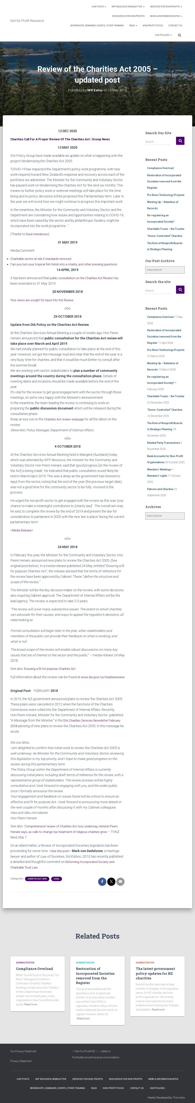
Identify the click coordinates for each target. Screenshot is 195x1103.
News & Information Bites (166, 16)
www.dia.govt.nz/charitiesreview (33, 681)
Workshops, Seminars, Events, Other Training (97, 25)
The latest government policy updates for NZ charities (155, 970)
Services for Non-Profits (166, 6)
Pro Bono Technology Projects (165, 194)
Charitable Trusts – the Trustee (165, 228)
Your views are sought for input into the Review (44, 299)
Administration (25, 959)
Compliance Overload (160, 167)
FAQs (133, 25)
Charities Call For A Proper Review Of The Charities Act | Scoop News (63, 139)
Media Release (23, 529)
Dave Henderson (38, 234)
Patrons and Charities (160, 488)
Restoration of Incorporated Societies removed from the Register (164, 181)
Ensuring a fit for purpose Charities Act (51, 667)
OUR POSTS (99, 6)
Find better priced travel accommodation (95, 1054)
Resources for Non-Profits (128, 16)
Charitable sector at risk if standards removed (43, 258)
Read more (30, 1001)
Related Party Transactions (163, 442)
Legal (56, 876)
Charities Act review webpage (65, 418)
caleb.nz (105, 1048)
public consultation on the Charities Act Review (83, 277)
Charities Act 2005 (37, 876)
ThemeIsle (179, 1094)
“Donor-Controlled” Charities (164, 235)
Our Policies (163, 35)
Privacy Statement (21, 1058)
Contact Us (175, 25)
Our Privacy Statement (23, 1048)
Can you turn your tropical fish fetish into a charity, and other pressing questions (66, 264)
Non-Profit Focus (153, 25)
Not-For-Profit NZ (85, 1048)
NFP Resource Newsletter (128, 6)
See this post (60, 848)
